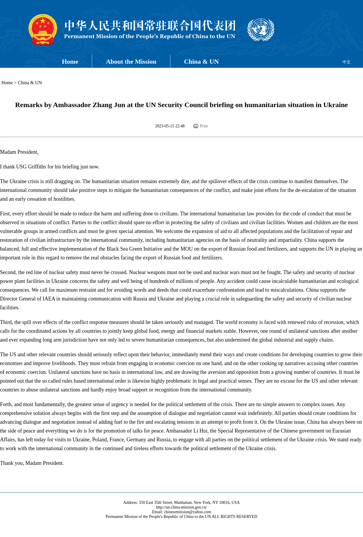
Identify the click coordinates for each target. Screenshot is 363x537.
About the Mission (131, 61)
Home (70, 61)
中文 (346, 62)
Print (204, 126)
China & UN (201, 61)
